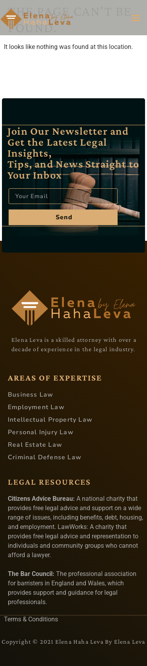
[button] (136, 17)
